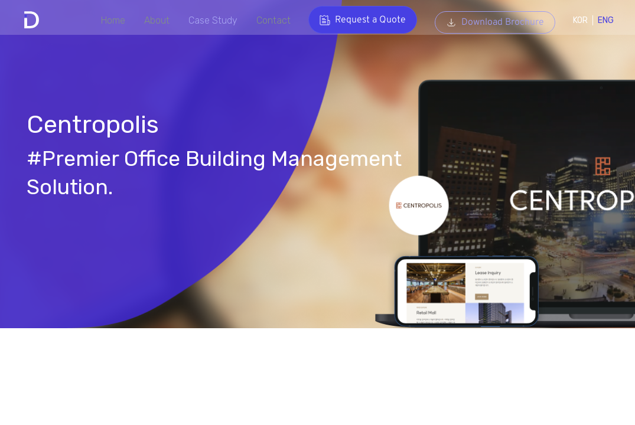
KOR (575, 20)
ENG (600, 20)
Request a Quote (357, 20)
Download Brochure (490, 20)
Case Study (204, 20)
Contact (267, 20)
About (145, 20)
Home (100, 20)
